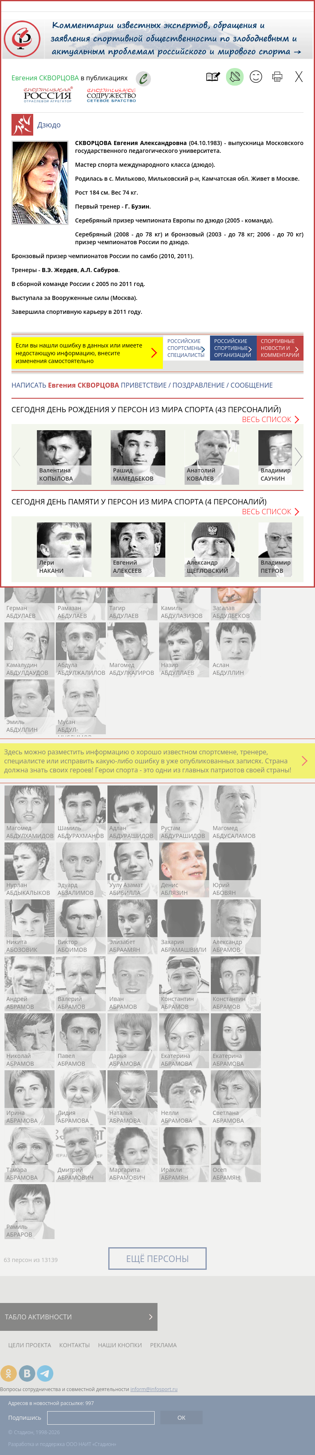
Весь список (266, 423)
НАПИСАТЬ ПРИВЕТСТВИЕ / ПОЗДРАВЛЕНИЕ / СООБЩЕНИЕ (142, 389)
